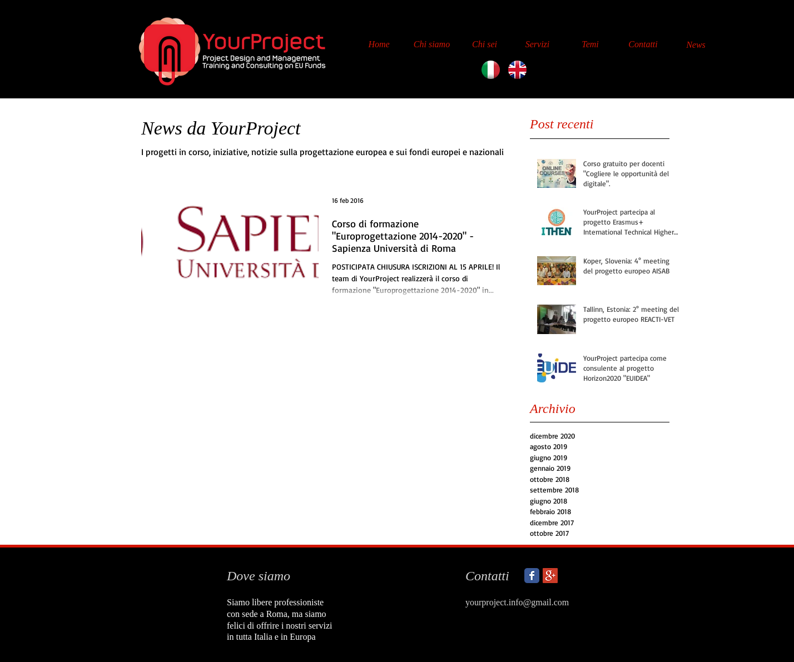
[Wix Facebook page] (531, 575)
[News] (695, 44)
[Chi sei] (484, 44)
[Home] (379, 44)
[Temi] (590, 44)
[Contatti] (643, 44)
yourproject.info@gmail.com (517, 602)
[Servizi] (537, 44)
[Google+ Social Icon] (550, 575)
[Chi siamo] (431, 44)
